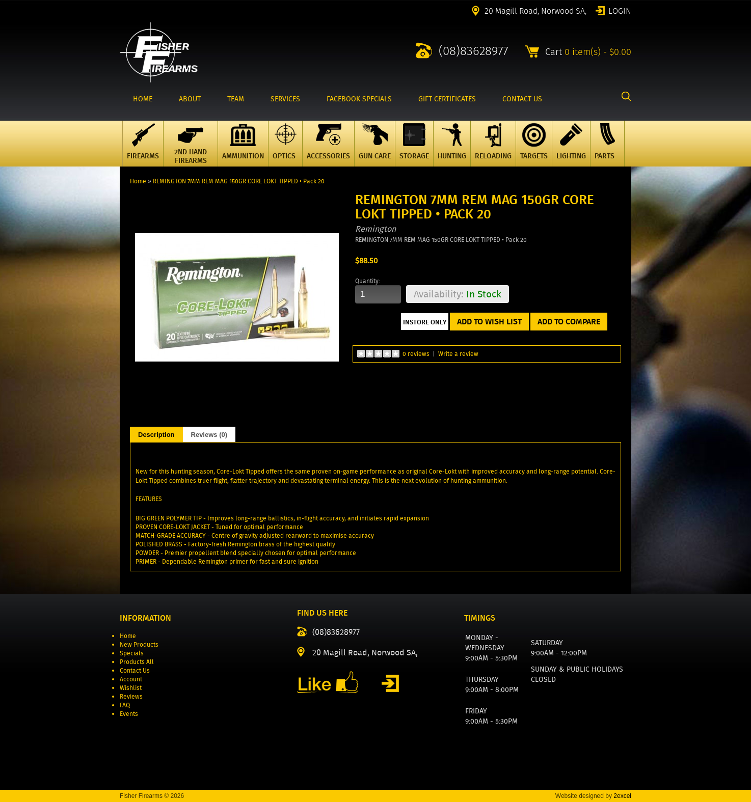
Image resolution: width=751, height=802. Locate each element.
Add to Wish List (489, 321)
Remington (375, 229)
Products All (137, 661)
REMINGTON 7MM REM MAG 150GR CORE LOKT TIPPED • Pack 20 (239, 181)
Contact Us (135, 670)
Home (138, 181)
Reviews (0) (209, 434)
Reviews (131, 696)
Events (129, 713)
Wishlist (131, 687)
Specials (132, 653)
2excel (622, 795)
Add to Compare (569, 321)
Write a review (458, 353)
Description (156, 434)
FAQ (125, 705)
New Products (139, 644)
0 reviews (416, 353)
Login (619, 10)
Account (131, 679)
